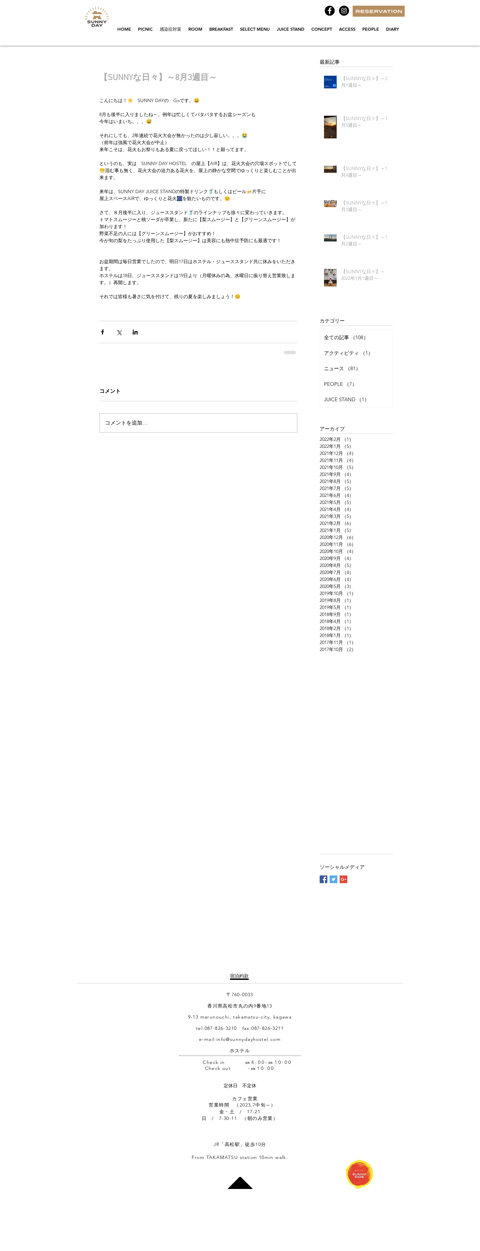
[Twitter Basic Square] (333, 879)
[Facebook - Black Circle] (330, 11)
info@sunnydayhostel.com (248, 1039)
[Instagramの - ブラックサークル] (344, 11)
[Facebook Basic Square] (323, 879)
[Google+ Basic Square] (343, 879)
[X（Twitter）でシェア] (119, 332)
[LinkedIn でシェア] (135, 332)
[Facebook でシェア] (102, 332)
